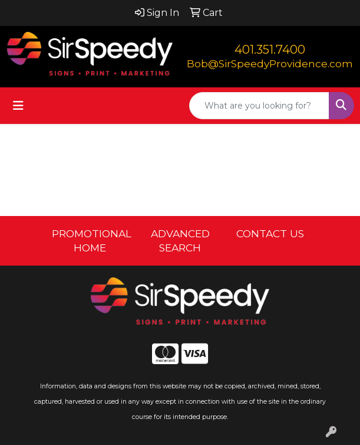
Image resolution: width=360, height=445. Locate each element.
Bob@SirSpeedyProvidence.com (270, 63)
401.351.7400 (270, 49)
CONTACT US (270, 233)
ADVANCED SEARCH (180, 240)
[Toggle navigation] (18, 105)
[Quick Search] (259, 105)
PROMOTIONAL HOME (90, 240)
